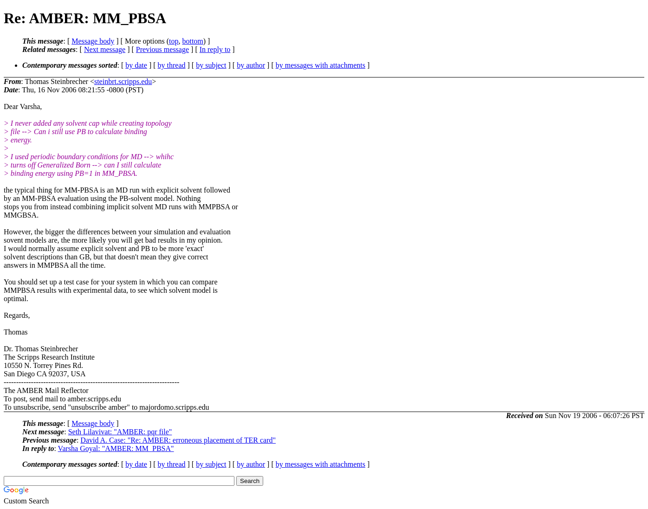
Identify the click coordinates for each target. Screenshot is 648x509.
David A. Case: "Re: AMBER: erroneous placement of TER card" (178, 440)
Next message (104, 49)
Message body (92, 41)
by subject (211, 65)
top (173, 41)
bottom (192, 41)
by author (251, 65)
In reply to (215, 49)
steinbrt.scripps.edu (123, 81)
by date (136, 65)
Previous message (162, 49)
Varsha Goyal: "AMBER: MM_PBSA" (116, 448)
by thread (172, 65)
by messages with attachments (320, 65)
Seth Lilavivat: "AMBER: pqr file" (120, 432)
